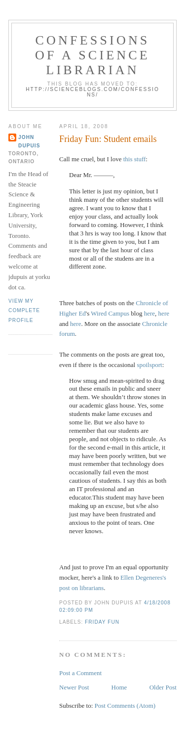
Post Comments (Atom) (125, 705)
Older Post (163, 687)
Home (119, 687)
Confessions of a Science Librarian (92, 55)
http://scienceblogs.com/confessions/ (92, 92)
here (149, 313)
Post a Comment (80, 673)
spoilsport (149, 364)
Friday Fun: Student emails (108, 139)
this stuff (134, 159)
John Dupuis (29, 141)
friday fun (102, 622)
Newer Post (74, 687)
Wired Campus (110, 313)
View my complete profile (24, 310)
